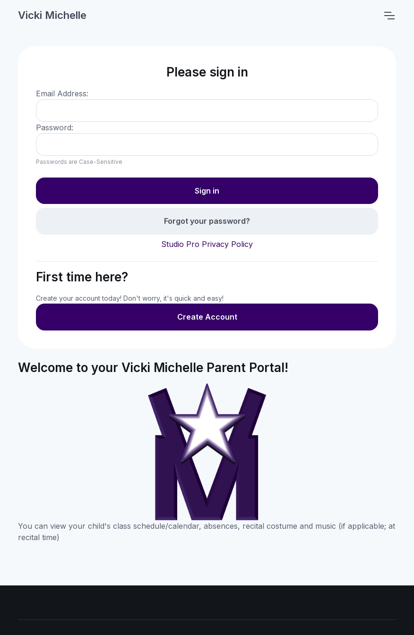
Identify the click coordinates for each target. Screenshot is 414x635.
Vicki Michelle (52, 15)
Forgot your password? (207, 221)
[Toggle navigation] (389, 15)
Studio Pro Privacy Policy (207, 244)
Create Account (207, 317)
